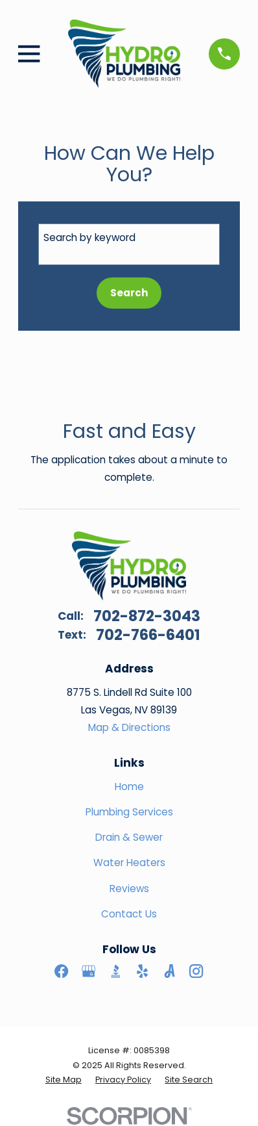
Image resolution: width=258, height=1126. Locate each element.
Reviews (129, 888)
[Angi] (169, 971)
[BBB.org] (116, 971)
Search (129, 293)
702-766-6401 (148, 635)
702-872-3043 (146, 616)
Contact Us (129, 914)
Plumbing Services (129, 812)
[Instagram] (196, 971)
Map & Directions (129, 727)
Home (129, 786)
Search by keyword (89, 237)
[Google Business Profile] (88, 971)
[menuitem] (63, 1080)
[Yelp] (142, 971)
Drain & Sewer (129, 837)
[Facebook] (61, 971)
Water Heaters (129, 862)
